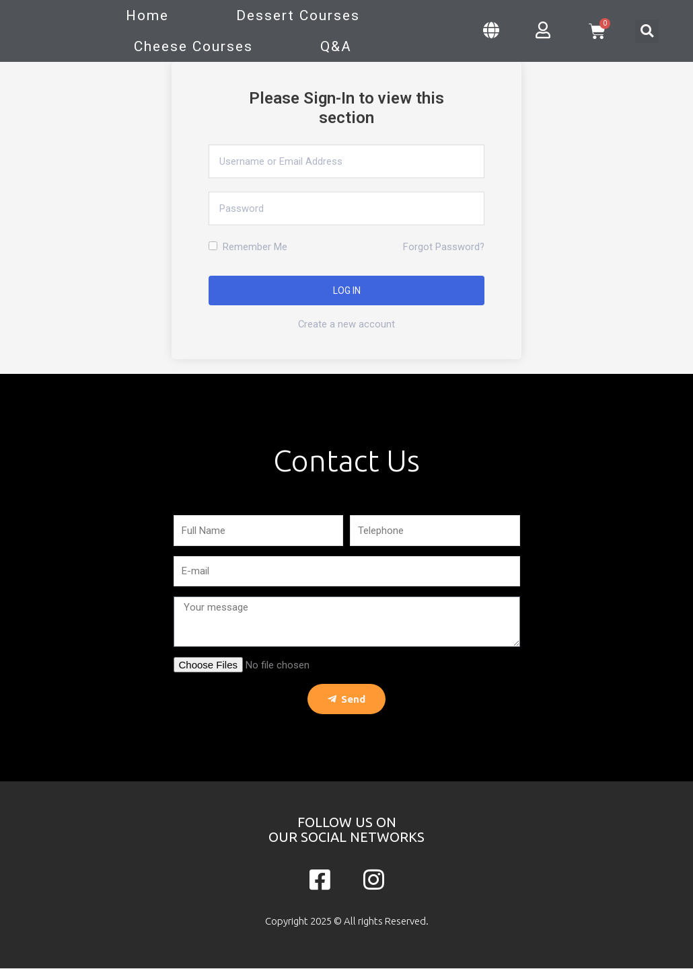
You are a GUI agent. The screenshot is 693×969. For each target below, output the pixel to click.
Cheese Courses (193, 46)
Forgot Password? (443, 247)
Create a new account (347, 324)
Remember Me (248, 247)
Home (147, 15)
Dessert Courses (298, 15)
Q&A (336, 46)
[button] (647, 31)
